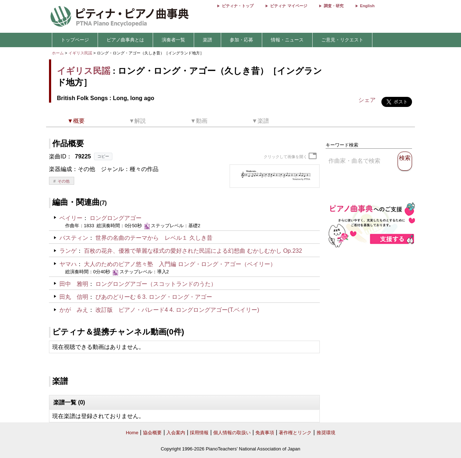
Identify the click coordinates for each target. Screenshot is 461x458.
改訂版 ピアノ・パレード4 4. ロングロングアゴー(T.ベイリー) (177, 310)
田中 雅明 (73, 284)
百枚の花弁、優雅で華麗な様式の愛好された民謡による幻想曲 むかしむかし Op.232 (193, 251)
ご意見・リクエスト (342, 39)
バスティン (73, 238)
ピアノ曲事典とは (125, 39)
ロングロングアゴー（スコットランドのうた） (155, 284)
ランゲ (68, 251)
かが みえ (73, 310)
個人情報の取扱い (232, 432)
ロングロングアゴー (116, 218)
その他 (64, 181)
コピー (103, 156)
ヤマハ (68, 264)
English (367, 6)
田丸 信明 (73, 297)
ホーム (58, 53)
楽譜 (207, 39)
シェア (367, 100)
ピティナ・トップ (238, 6)
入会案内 (175, 432)
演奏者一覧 (173, 39)
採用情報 (199, 432)
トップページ (75, 39)
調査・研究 (334, 6)
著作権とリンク (295, 432)
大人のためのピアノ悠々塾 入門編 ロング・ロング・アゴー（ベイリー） (180, 264)
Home (132, 432)
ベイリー (70, 218)
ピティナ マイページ (288, 6)
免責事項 (264, 432)
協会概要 (152, 432)
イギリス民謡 (80, 53)
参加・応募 (241, 39)
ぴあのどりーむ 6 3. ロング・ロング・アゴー (153, 297)
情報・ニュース (287, 39)
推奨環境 (326, 432)
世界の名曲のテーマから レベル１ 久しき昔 (153, 238)
